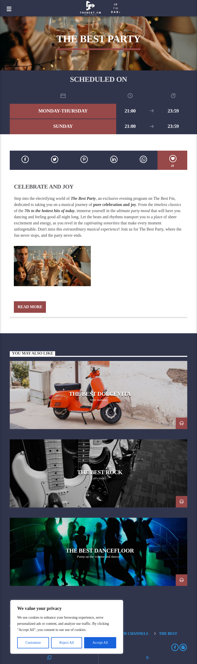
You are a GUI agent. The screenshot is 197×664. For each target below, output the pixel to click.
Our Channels (133, 633)
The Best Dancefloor (100, 550)
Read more (30, 307)
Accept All (100, 643)
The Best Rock (100, 472)
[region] (66, 627)
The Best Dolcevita (100, 394)
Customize (33, 643)
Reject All (67, 643)
